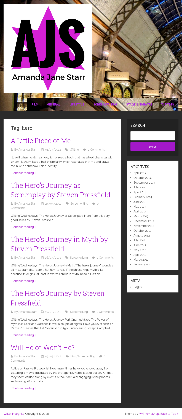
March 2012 (141, 259)
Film (35, 104)
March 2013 (141, 216)
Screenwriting (105, 104)
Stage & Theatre (139, 104)
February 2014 (142, 197)
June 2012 (139, 245)
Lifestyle (76, 104)
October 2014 (142, 177)
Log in (137, 287)
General (54, 104)
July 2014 (139, 187)
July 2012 (139, 240)
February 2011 (142, 264)
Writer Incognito (14, 413)
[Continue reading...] (23, 173)
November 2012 (143, 226)
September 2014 (144, 182)
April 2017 (139, 173)
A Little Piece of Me (41, 140)
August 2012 (141, 235)
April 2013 (139, 211)
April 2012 (139, 254)
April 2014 (139, 192)
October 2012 (142, 230)
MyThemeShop (149, 413)
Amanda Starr (27, 149)
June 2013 (139, 202)
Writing (167, 104)
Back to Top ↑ (169, 413)
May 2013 (139, 206)
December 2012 (143, 221)
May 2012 (139, 250)
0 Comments (96, 149)
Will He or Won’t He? (43, 347)
